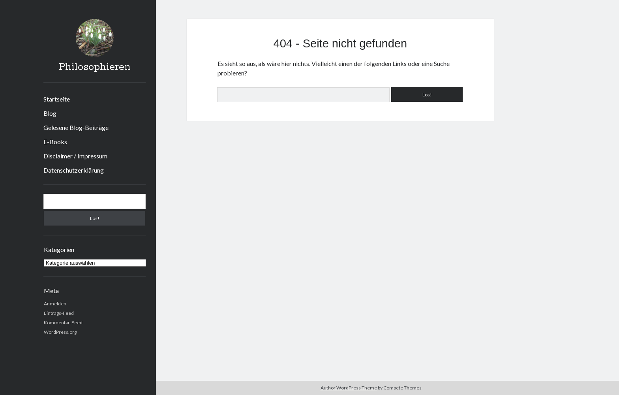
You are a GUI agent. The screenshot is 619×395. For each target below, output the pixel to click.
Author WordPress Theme (349, 388)
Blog (49, 113)
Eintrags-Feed (59, 313)
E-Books (55, 141)
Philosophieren (95, 67)
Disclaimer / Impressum (75, 156)
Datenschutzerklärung (73, 170)
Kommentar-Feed (63, 322)
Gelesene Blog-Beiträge (76, 127)
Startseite (56, 99)
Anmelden (55, 304)
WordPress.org (60, 332)
